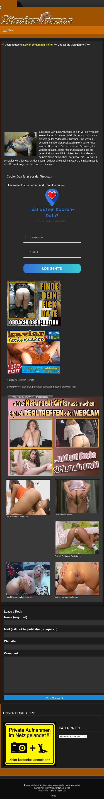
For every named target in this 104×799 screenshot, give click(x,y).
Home (53, 795)
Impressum (43, 791)
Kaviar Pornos (40, 788)
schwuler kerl (69, 386)
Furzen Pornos (26, 380)
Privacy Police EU (58, 791)
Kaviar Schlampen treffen (38, 44)
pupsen (57, 386)
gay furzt (26, 386)
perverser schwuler (42, 386)
